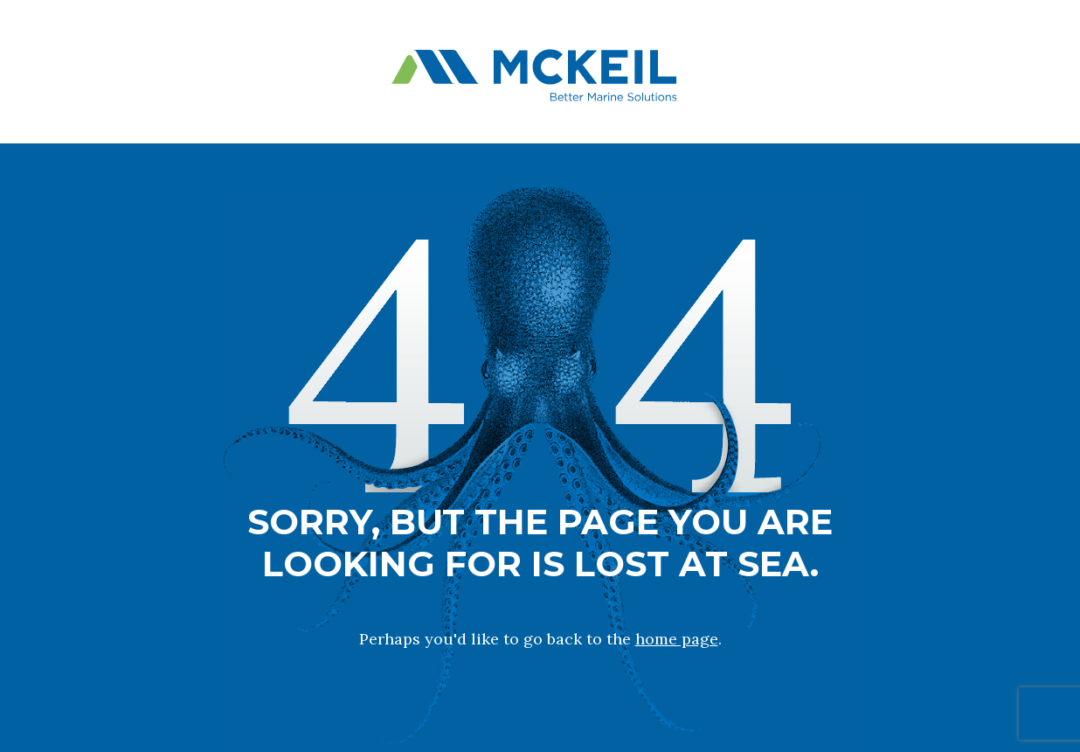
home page (676, 639)
